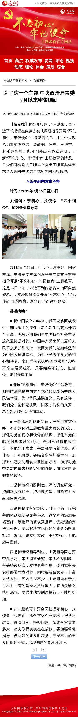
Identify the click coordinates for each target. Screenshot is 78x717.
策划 (50, 67)
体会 (40, 67)
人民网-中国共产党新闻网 (58, 114)
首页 (8, 60)
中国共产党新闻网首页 (62, 3)
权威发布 (33, 60)
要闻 (48, 60)
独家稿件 (40, 80)
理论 (29, 67)
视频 (70, 60)
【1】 (34, 649)
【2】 (43, 649)
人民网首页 (41, 3)
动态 (18, 67)
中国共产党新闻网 (15, 80)
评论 (59, 60)
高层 (19, 60)
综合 (61, 67)
